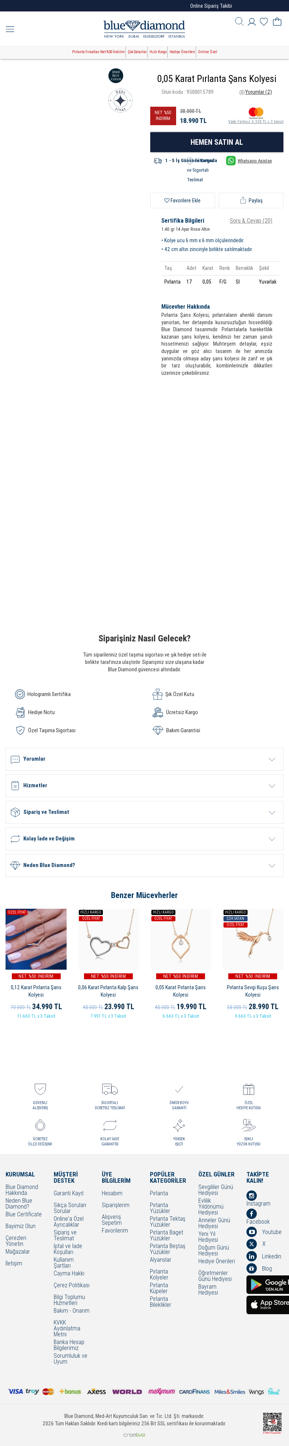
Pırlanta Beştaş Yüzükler (167, 1249)
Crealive (134, 1435)
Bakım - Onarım (72, 1311)
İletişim (14, 1264)
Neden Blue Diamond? (19, 1204)
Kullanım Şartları (64, 1263)
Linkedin (263, 1256)
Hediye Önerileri (182, 52)
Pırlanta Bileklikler (160, 1302)
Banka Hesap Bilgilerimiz (69, 1345)
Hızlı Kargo (158, 52)
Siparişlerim (116, 1205)
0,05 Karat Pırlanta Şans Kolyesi (180, 991)
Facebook (258, 1217)
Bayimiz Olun (21, 1226)
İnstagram (258, 1198)
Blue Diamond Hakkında (22, 1190)
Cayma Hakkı (69, 1274)
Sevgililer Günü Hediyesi (215, 1190)
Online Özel (207, 52)
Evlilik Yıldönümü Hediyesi (211, 1207)
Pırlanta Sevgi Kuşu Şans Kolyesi (253, 991)
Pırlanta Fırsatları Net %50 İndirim (98, 52)
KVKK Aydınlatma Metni (67, 1328)
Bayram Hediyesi (208, 1290)
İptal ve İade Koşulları (68, 1249)
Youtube (264, 1232)
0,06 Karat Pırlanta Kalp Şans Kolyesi (108, 991)
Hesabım (112, 1193)
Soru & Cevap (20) (251, 220)
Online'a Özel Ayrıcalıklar (69, 1222)
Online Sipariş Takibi (211, 6)
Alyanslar (160, 1260)
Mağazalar (18, 1252)
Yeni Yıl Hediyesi (208, 1237)
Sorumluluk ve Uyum (70, 1359)
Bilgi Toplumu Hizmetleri (69, 1300)
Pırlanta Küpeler (159, 1288)
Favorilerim (115, 1231)
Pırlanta (159, 1193)
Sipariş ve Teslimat (65, 1235)
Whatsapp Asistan (249, 160)
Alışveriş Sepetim (112, 1220)
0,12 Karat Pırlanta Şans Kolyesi (36, 991)
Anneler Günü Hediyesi (214, 1223)
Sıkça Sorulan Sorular (70, 1208)
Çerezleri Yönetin (16, 1241)
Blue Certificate (24, 1215)
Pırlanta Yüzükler (160, 1208)
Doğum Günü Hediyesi (213, 1251)
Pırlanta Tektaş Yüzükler (167, 1222)
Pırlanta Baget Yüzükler (166, 1235)
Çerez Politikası (72, 1285)
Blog (259, 1268)
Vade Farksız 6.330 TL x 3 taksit (255, 115)
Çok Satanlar (137, 52)
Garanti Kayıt (69, 1193)
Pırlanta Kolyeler (159, 1275)
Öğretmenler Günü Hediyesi (215, 1276)
